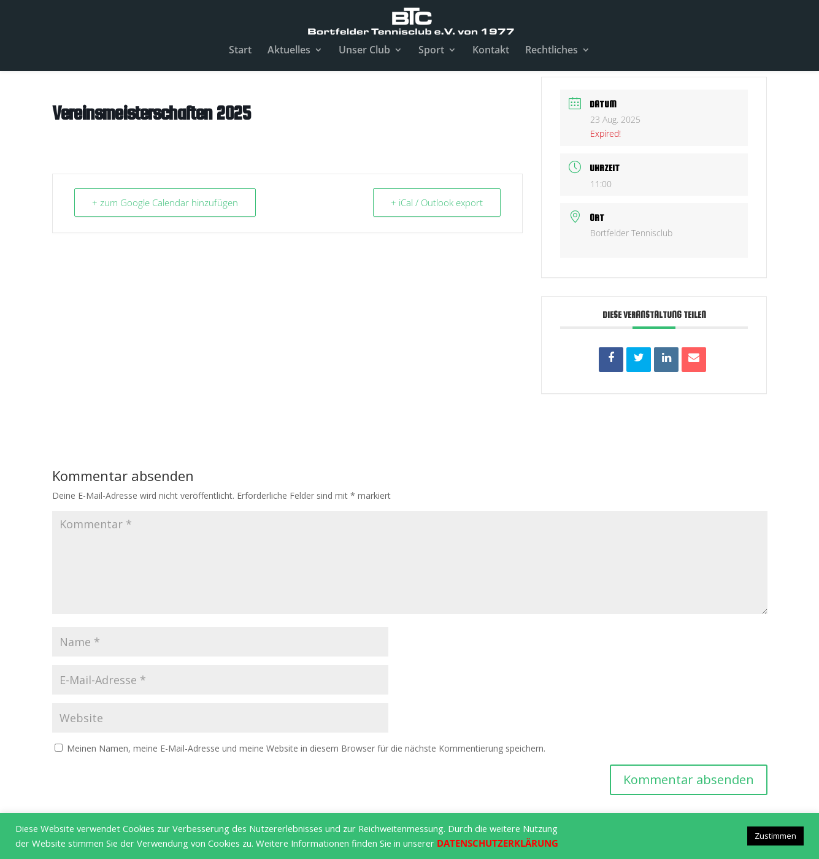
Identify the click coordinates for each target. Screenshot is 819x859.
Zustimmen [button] (775, 835)
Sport (431, 50)
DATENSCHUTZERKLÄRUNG (497, 843)
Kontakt (490, 50)
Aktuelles (288, 50)
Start (240, 50)
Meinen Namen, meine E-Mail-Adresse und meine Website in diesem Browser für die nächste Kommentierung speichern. (306, 748)
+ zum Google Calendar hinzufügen (165, 202)
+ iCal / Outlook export (437, 202)
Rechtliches (551, 50)
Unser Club (364, 50)
